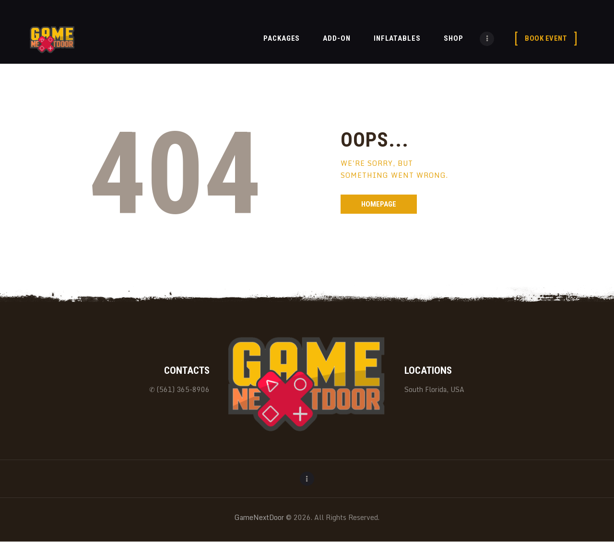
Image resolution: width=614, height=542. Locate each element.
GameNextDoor (259, 517)
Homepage (378, 204)
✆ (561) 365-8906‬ (179, 389)
